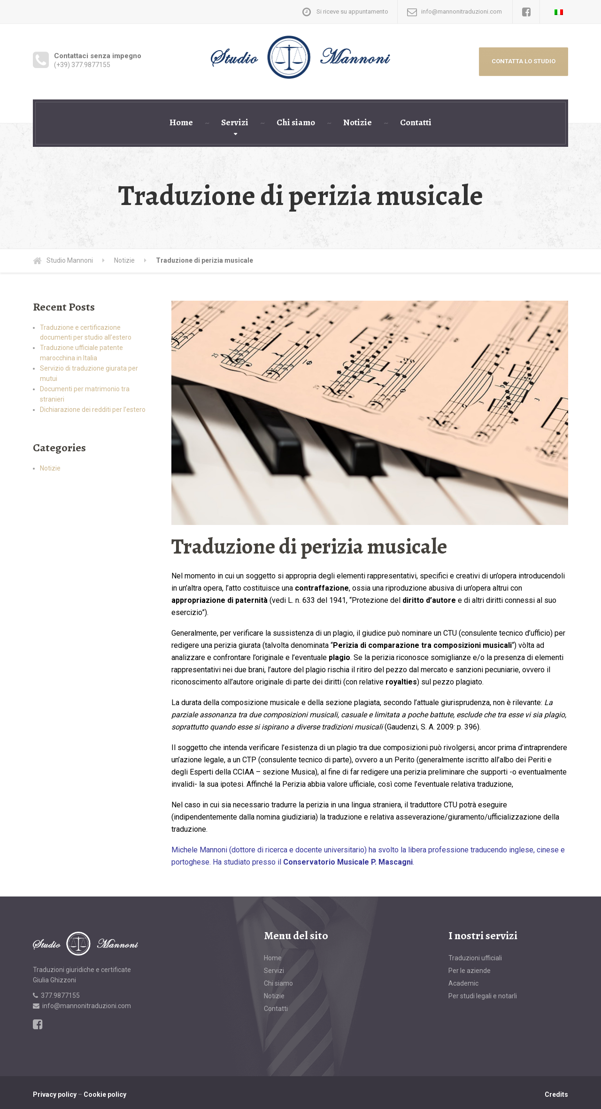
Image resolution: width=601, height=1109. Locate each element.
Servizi (234, 122)
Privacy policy (55, 1094)
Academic (463, 983)
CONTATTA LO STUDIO (523, 61)
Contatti (415, 122)
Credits (556, 1094)
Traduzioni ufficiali (475, 958)
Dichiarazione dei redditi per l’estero (93, 409)
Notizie (357, 122)
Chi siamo (296, 122)
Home (181, 122)
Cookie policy (105, 1094)
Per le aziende (469, 970)
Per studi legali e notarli (482, 996)
